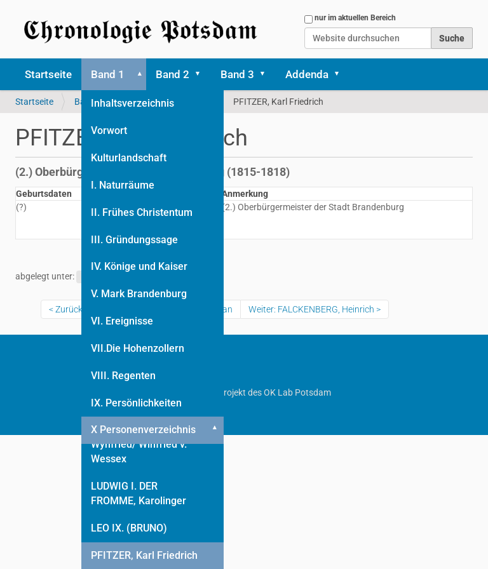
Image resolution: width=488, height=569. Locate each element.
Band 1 (108, 74)
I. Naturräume (122, 185)
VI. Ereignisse (122, 321)
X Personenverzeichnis (143, 430)
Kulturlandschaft (128, 158)
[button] (137, 74)
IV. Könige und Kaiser (139, 266)
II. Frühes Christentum (142, 212)
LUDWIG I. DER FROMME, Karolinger (138, 493)
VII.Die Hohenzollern (137, 348)
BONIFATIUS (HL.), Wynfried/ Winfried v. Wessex (139, 444)
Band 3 (237, 74)
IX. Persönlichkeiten (136, 403)
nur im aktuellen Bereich (355, 17)
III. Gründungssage (134, 240)
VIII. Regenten (123, 376)
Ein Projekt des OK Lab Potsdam (244, 392)
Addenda (307, 74)
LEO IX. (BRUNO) (129, 528)
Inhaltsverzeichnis (132, 103)
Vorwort (109, 130)
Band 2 (172, 74)
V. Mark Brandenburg (139, 294)
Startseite (48, 74)
